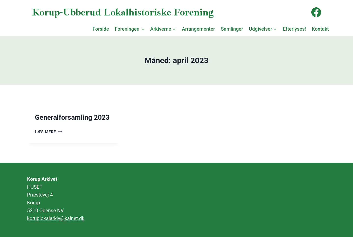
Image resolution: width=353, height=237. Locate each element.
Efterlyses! (294, 29)
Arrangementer (198, 29)
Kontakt (320, 29)
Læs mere (48, 132)
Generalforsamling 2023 (72, 117)
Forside (101, 29)
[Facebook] (316, 12)
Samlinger (232, 29)
